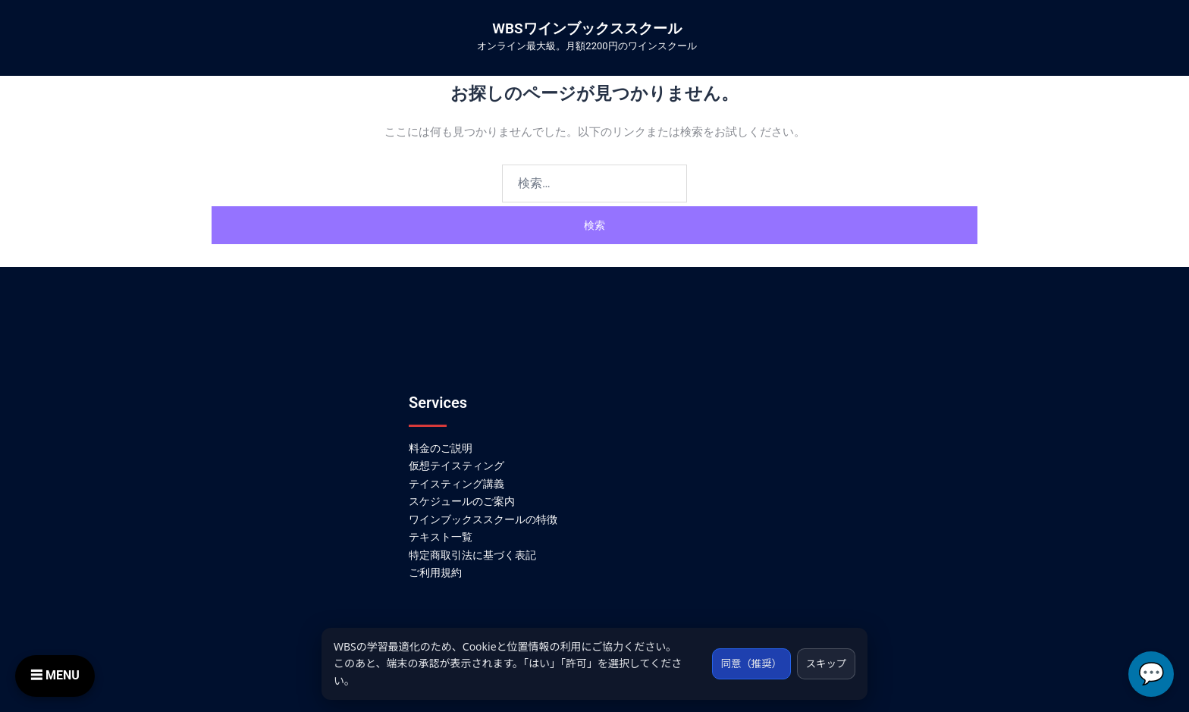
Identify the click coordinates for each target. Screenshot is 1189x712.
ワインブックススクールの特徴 (483, 519)
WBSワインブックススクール (586, 28)
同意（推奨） (745, 663)
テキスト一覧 (440, 537)
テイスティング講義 (456, 484)
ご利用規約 (435, 572)
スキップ (824, 663)
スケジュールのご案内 (462, 501)
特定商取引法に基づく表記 (472, 555)
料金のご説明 (440, 448)
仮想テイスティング (456, 466)
